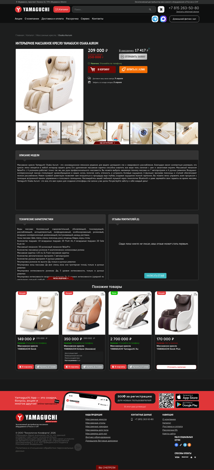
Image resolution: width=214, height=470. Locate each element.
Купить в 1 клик (133, 69)
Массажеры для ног (96, 433)
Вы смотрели (107, 467)
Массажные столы (95, 422)
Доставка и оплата (52, 18)
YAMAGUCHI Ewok (27, 349)
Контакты (97, 18)
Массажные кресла (120, 346)
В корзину (25, 366)
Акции (18, 18)
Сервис (85, 18)
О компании (32, 18)
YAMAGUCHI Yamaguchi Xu (124, 349)
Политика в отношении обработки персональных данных (44, 449)
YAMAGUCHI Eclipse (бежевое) (80, 349)
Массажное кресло (28, 346)
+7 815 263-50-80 (184, 8)
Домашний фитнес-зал (184, 19)
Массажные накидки (96, 426)
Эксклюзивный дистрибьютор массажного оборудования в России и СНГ (166, 2)
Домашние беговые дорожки (101, 440)
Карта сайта (169, 433)
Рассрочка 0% (170, 430)
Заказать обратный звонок (187, 12)
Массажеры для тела (96, 430)
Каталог (166, 422)
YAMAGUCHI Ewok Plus (168, 349)
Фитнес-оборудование (98, 437)
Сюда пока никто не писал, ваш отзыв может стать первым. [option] (153, 243)
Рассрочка (72, 18)
